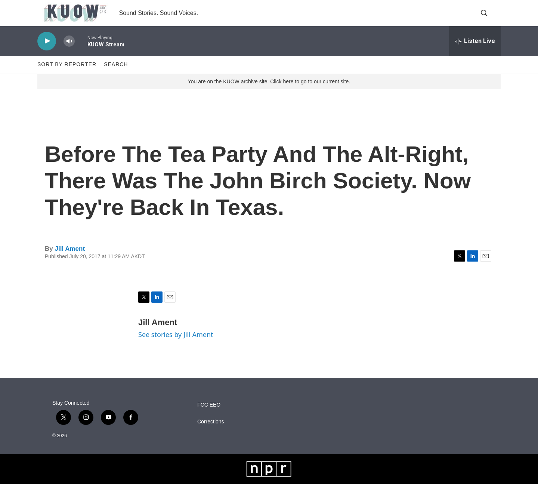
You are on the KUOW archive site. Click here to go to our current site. (269, 95)
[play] (47, 54)
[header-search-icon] (489, 19)
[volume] (69, 54)
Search (116, 78)
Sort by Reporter (66, 78)
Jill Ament (70, 261)
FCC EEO (208, 418)
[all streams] (475, 54)
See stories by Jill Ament (175, 347)
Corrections (210, 435)
